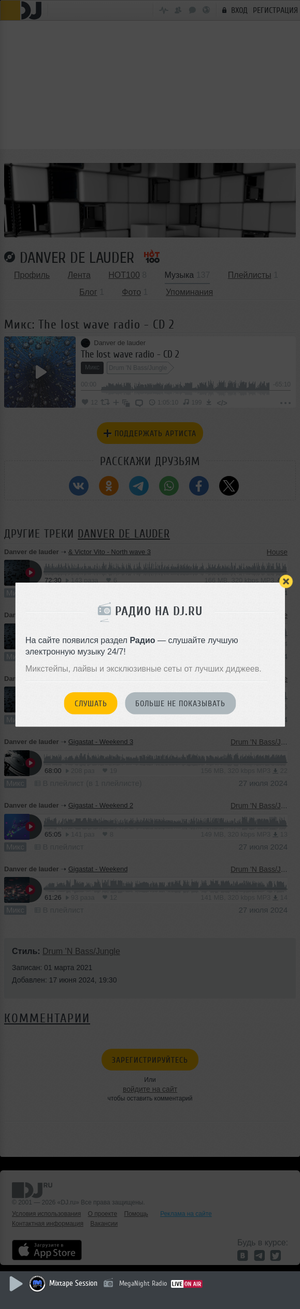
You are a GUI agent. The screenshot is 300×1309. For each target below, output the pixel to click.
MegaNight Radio (143, 1283)
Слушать (91, 703)
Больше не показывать (180, 703)
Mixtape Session (73, 1283)
